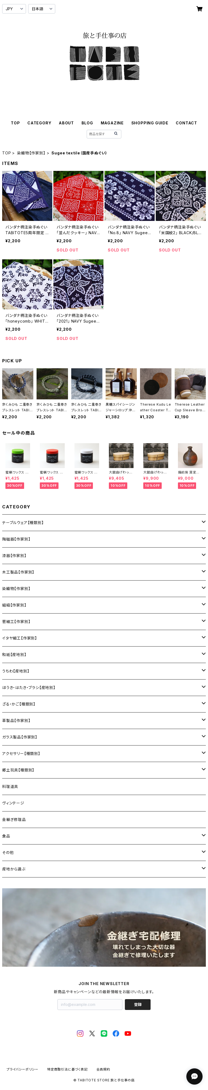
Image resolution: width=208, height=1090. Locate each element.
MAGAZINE (112, 123)
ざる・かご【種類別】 (18, 704)
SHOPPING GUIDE (149, 123)
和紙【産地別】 (14, 654)
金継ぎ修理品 (14, 819)
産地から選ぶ (13, 869)
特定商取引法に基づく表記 (67, 1069)
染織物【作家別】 (31, 153)
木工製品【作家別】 (18, 572)
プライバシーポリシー (22, 1069)
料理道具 (10, 786)
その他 (8, 852)
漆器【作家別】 (14, 555)
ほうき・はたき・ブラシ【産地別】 (29, 687)
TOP (15, 123)
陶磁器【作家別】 (16, 539)
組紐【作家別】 (14, 605)
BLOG (87, 123)
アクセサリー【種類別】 (21, 753)
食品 (6, 836)
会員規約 (103, 1069)
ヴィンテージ (13, 803)
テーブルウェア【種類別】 (23, 522)
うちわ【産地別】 (15, 671)
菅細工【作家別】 (16, 621)
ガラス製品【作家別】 (19, 737)
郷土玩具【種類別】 (18, 770)
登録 (138, 1004)
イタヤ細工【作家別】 (19, 638)
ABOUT (66, 123)
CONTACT (186, 123)
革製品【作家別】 (16, 720)
